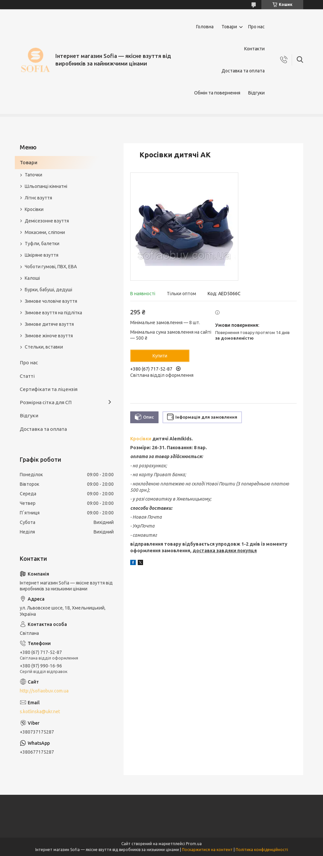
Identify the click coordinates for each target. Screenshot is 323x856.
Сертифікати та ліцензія (48, 389)
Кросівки (140, 438)
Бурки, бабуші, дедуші (48, 289)
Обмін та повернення (217, 92)
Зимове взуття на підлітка (53, 312)
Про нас (256, 26)
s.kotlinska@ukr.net (40, 711)
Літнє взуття (38, 197)
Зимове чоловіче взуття (51, 301)
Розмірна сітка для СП (46, 402)
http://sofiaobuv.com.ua (44, 690)
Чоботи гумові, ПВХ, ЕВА (51, 266)
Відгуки (256, 92)
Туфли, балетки (42, 243)
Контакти (254, 48)
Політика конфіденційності (262, 849)
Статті (27, 376)
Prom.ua (194, 844)
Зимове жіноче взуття (49, 335)
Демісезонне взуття (47, 220)
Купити (160, 355)
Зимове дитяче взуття (49, 324)
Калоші (32, 278)
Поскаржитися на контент (207, 849)
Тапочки (33, 174)
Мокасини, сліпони (45, 232)
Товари (229, 26)
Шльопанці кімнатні (46, 186)
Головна (205, 26)
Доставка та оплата (243, 70)
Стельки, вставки (44, 347)
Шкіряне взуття (41, 255)
